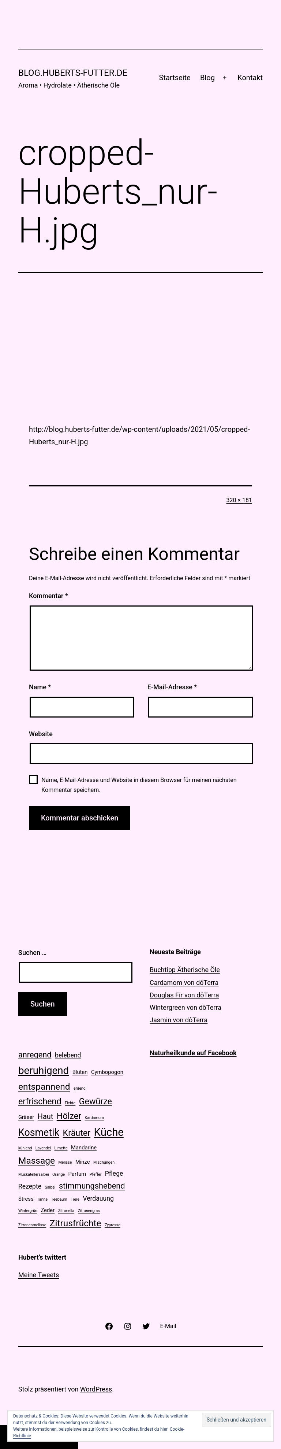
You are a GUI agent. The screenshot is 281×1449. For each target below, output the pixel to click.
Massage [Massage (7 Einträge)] (36, 1160)
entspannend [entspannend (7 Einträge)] (44, 1086)
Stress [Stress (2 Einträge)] (26, 1199)
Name (40, 687)
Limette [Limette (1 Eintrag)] (61, 1148)
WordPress (96, 1389)
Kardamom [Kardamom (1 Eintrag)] (94, 1117)
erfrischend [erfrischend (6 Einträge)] (39, 1101)
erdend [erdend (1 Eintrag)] (80, 1088)
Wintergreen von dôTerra (185, 1007)
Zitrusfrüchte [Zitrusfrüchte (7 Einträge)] (75, 1223)
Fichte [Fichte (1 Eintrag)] (70, 1103)
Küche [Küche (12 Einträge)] (109, 1132)
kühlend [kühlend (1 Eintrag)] (25, 1148)
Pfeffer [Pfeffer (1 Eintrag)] (96, 1174)
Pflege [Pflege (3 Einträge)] (114, 1173)
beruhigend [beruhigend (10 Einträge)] (43, 1070)
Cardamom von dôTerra (184, 982)
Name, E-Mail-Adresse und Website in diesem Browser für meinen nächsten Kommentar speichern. (138, 785)
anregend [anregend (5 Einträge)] (34, 1054)
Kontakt (250, 77)
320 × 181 (239, 500)
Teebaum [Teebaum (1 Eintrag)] (59, 1199)
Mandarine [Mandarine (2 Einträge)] (84, 1147)
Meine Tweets (38, 1275)
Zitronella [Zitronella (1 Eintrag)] (66, 1210)
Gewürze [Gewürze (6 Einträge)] (95, 1101)
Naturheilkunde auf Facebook (193, 1053)
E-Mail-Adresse (172, 687)
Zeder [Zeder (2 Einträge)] (48, 1210)
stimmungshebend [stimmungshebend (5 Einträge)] (92, 1185)
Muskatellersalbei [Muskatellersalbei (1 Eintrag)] (33, 1174)
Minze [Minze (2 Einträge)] (82, 1162)
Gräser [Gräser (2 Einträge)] (26, 1117)
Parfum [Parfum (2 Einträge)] (77, 1174)
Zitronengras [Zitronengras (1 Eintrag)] (89, 1210)
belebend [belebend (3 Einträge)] (68, 1055)
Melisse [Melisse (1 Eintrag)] (65, 1162)
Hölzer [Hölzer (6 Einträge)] (69, 1116)
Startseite (175, 77)
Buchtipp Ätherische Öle (185, 970)
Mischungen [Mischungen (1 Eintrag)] (104, 1162)
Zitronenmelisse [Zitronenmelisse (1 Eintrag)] (32, 1225)
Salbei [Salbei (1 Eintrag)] (50, 1187)
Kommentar (48, 596)
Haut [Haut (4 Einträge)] (45, 1116)
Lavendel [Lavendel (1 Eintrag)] (43, 1148)
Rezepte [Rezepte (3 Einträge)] (29, 1186)
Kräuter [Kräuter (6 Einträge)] (77, 1133)
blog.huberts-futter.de (72, 73)
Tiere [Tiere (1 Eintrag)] (75, 1199)
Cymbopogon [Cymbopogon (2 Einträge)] (107, 1072)
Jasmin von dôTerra (178, 1020)
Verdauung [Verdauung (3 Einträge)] (98, 1198)
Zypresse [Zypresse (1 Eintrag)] (112, 1225)
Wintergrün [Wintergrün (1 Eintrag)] (27, 1210)
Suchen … (32, 952)
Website (41, 734)
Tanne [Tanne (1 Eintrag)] (42, 1199)
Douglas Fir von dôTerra (184, 995)
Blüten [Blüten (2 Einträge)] (80, 1072)
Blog (207, 77)
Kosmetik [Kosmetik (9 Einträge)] (38, 1132)
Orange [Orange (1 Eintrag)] (58, 1174)
